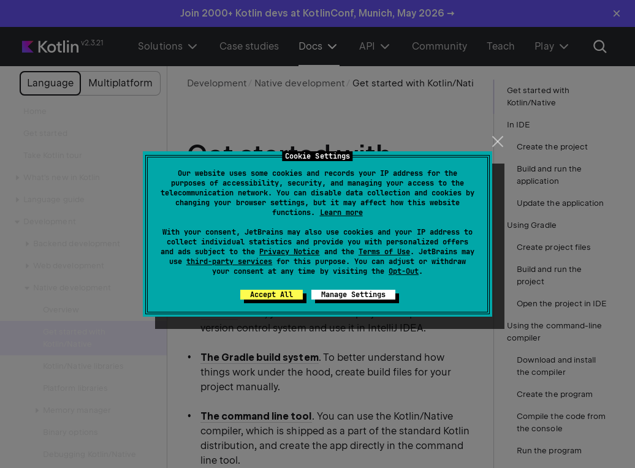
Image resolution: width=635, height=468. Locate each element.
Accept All (271, 295)
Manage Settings (353, 295)
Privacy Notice (289, 252)
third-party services (229, 261)
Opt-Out (404, 271)
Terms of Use (384, 252)
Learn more (341, 212)
